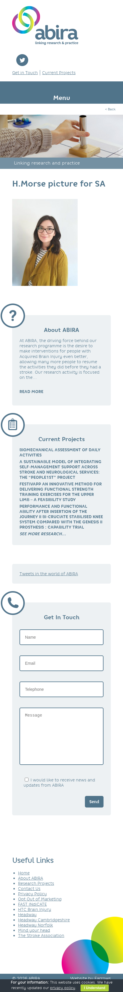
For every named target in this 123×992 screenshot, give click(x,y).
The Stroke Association (41, 944)
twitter (22, 60)
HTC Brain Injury (34, 918)
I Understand (94, 988)
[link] (42, 533)
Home (24, 881)
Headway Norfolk (35, 933)
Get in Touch (25, 72)
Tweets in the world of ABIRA (48, 573)
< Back (110, 109)
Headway (27, 923)
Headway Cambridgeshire (44, 928)
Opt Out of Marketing (40, 907)
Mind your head (34, 939)
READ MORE (31, 391)
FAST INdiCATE (32, 913)
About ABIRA (30, 886)
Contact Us (29, 897)
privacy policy (62, 988)
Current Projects (59, 72)
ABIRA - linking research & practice (45, 25)
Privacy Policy (32, 902)
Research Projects (36, 892)
